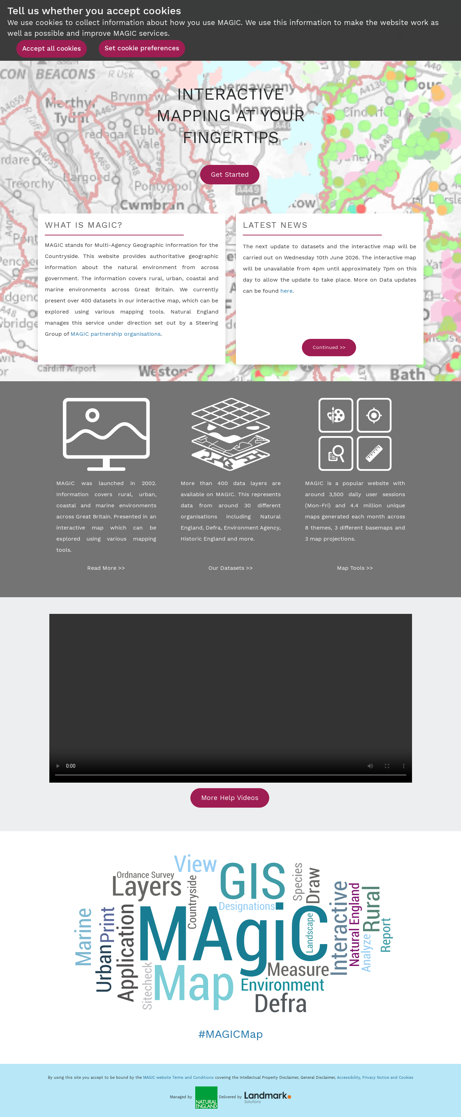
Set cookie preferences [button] (142, 48)
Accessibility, (349, 1077)
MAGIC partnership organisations (115, 334)
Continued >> (329, 347)
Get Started (235, 174)
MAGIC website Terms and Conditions (178, 1077)
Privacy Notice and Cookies (387, 1077)
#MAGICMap (230, 1034)
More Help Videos (229, 798)
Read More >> (106, 568)
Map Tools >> (355, 568)
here (286, 290)
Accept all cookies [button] (51, 48)
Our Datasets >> (230, 568)
